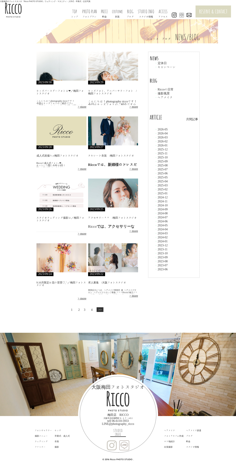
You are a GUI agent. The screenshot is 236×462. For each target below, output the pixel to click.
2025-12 (161, 149)
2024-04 (161, 229)
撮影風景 (162, 93)
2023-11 (161, 249)
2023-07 (161, 265)
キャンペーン (165, 66)
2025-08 (161, 165)
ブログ (189, 436)
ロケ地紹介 (169, 441)
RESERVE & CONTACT (213, 11)
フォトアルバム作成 (174, 436)
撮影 (57, 447)
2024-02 (161, 237)
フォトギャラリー (43, 430)
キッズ (58, 430)
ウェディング (41, 441)
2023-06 (161, 269)
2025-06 (161, 173)
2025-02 (161, 189)
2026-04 (161, 133)
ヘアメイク (164, 97)
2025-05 (161, 177)
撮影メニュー (41, 436)
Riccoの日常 (164, 89)
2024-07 (161, 217)
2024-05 (161, 225)
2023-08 (161, 261)
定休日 (161, 62)
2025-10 (161, 157)
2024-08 (161, 213)
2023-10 (161, 253)
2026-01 (161, 145)
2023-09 (161, 257)
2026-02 (161, 141)
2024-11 (161, 201)
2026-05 (161, 129)
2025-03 (161, 185)
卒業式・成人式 (62, 436)
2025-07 (161, 169)
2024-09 (161, 209)
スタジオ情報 (192, 447)
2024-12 (161, 197)
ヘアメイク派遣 (193, 430)
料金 (188, 441)
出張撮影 (168, 447)
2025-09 (161, 161)
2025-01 (161, 193)
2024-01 (161, 241)
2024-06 (161, 221)
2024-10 (161, 205)
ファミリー (40, 447)
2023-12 (161, 245)
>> (100, 309)
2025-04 (161, 181)
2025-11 (161, 153)
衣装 (57, 441)
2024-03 (161, 233)
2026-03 (161, 137)
